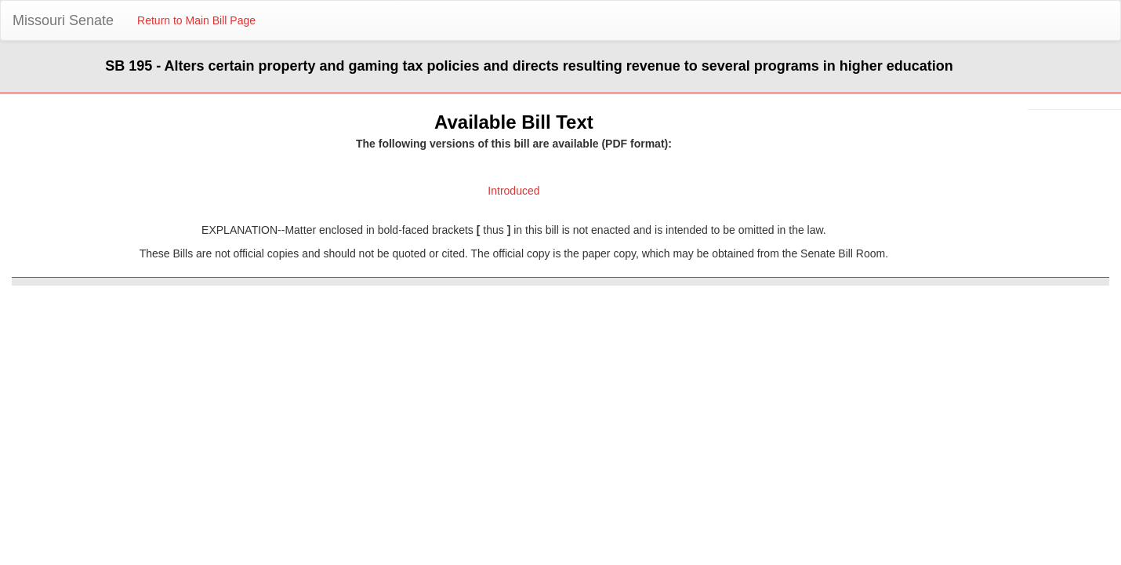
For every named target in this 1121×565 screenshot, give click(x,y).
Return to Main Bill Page (196, 20)
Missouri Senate (63, 20)
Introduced (513, 190)
